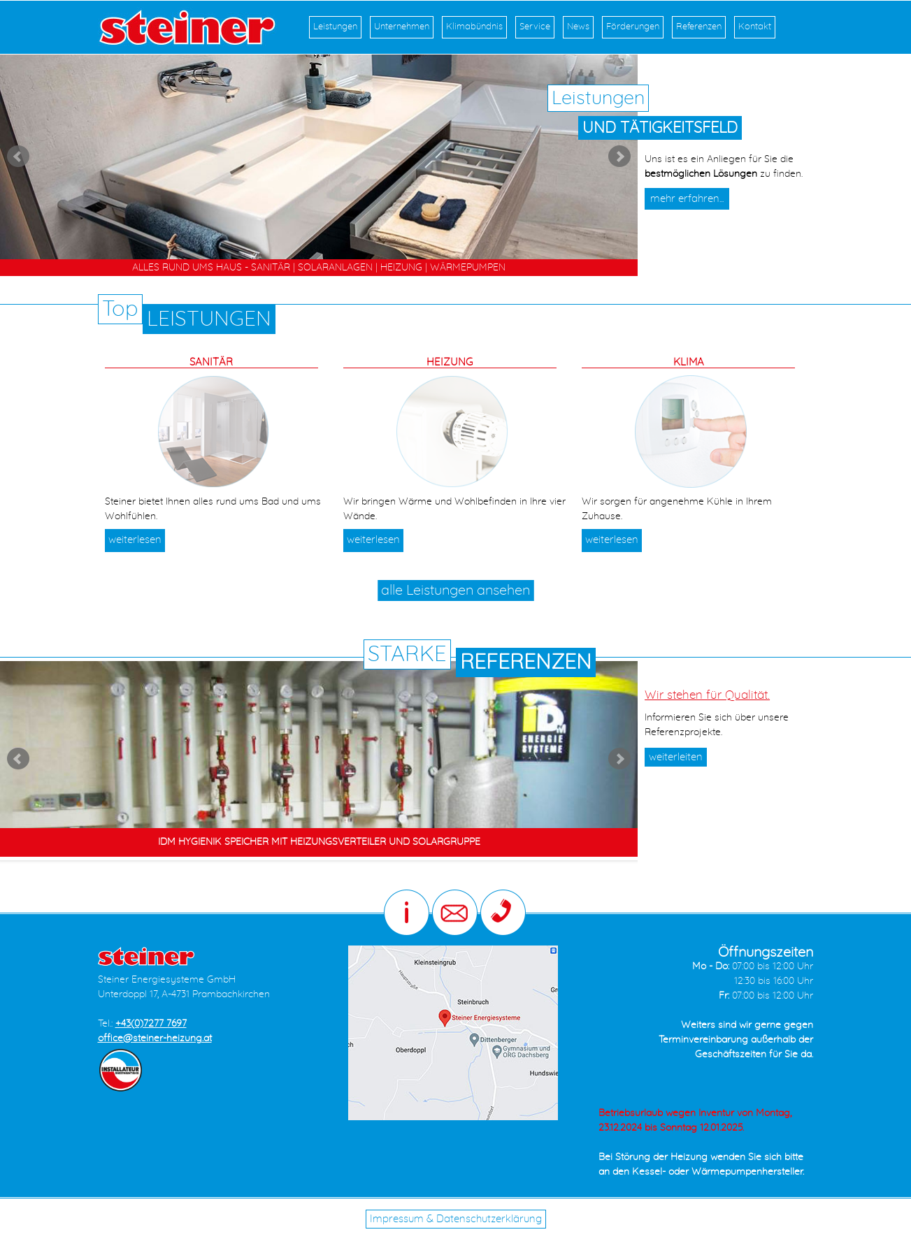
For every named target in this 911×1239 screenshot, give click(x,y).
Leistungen (335, 26)
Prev (18, 156)
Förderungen (632, 26)
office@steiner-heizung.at (155, 1038)
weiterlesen (135, 540)
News (578, 26)
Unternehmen (401, 26)
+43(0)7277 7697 (151, 1024)
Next (619, 156)
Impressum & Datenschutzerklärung (456, 1219)
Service (534, 26)
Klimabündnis (474, 26)
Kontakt (754, 26)
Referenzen (699, 26)
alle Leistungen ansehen (455, 590)
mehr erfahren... (687, 199)
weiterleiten (676, 757)
